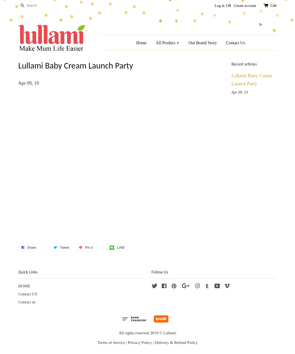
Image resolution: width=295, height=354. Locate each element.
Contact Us (235, 43)
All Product (167, 43)
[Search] (34, 6)
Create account (245, 6)
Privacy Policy (140, 342)
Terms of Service (111, 342)
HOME (24, 286)
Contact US (27, 294)
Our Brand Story (202, 43)
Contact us (27, 302)
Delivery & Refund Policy (176, 342)
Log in (219, 6)
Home (141, 43)
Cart (273, 6)
